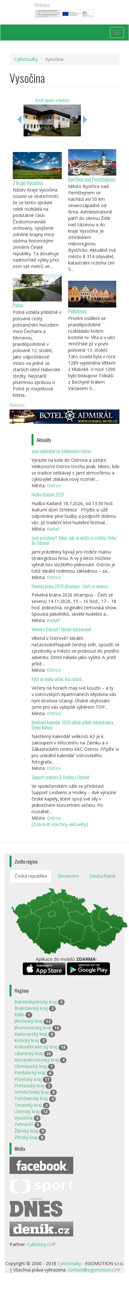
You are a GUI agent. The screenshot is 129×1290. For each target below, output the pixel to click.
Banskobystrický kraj (35, 1002)
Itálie (19, 1014)
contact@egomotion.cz (94, 1270)
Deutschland (102, 876)
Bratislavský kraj (31, 1008)
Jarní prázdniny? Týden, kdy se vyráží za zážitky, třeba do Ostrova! (74, 540)
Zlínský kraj (25, 1137)
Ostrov (54, 485)
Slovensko (68, 876)
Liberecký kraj (28, 1053)
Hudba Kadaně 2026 (48, 494)
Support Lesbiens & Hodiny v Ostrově (61, 777)
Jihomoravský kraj (32, 1028)
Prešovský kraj (29, 1086)
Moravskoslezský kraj (36, 1060)
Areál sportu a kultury (52, 100)
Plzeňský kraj (27, 1079)
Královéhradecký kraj (35, 1047)
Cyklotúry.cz (41, 1244)
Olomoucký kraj (30, 1066)
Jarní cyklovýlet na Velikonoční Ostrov (61, 451)
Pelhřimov (77, 311)
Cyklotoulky (26, 59)
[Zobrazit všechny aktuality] (60, 824)
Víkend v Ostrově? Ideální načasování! (61, 629)
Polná (18, 305)
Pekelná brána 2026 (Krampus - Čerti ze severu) (70, 586)
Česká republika (31, 876)
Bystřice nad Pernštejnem (91, 179)
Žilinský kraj (26, 1131)
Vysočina (23, 1118)
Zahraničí (23, 1124)
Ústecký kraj (26, 1111)
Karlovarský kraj (30, 1034)
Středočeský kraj (31, 1092)
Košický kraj (26, 1040)
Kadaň (53, 529)
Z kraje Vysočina (28, 183)
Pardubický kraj (30, 1072)
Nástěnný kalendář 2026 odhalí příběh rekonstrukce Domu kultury (72, 725)
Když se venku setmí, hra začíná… (58, 679)
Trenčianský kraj (31, 1098)
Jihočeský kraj (28, 1021)
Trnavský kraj (28, 1105)
